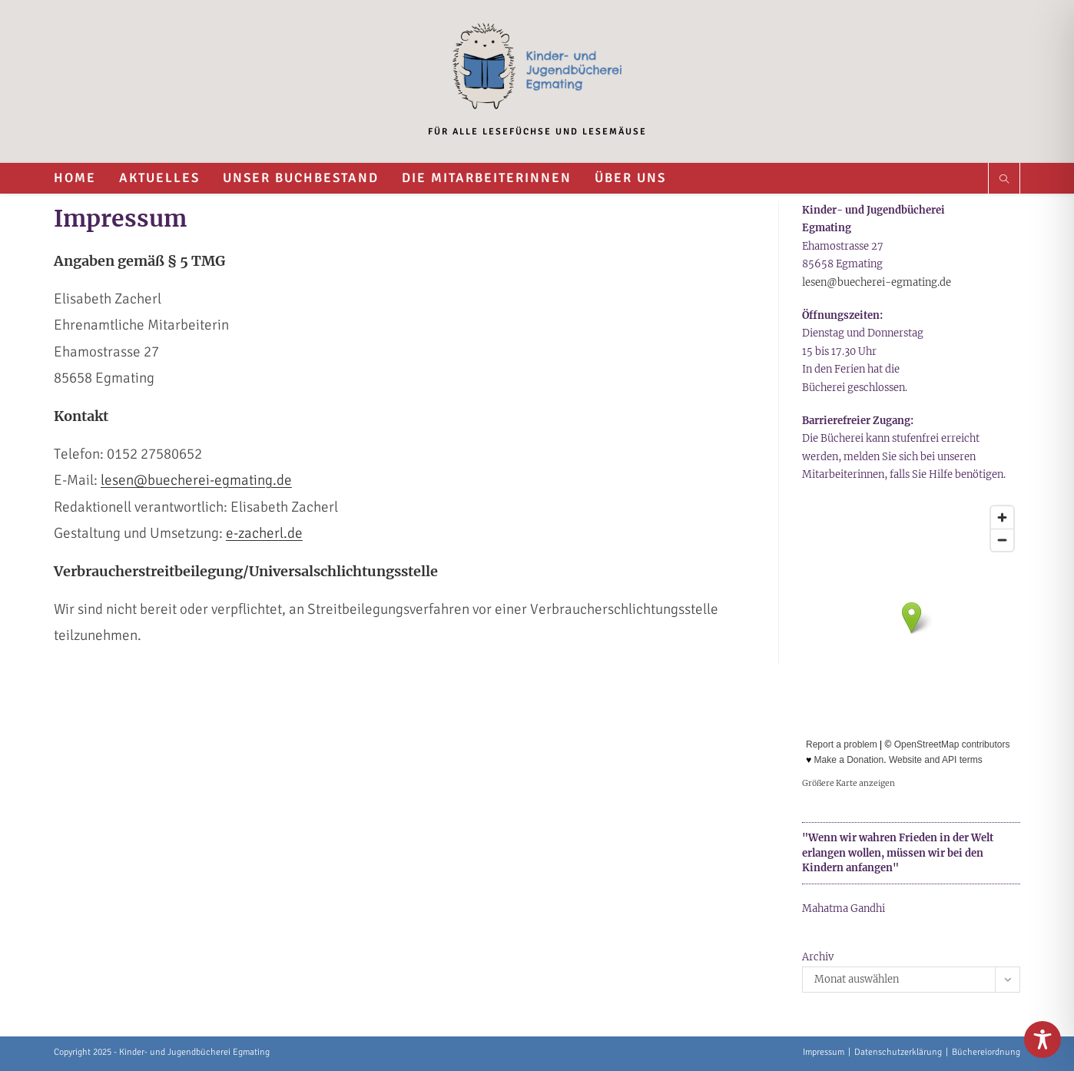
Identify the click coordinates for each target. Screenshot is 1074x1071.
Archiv (818, 956)
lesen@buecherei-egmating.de (196, 480)
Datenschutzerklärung (898, 1052)
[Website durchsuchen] (1004, 180)
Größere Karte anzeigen (848, 783)
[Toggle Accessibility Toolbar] (1042, 1039)
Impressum (823, 1052)
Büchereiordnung (986, 1052)
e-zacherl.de (264, 533)
